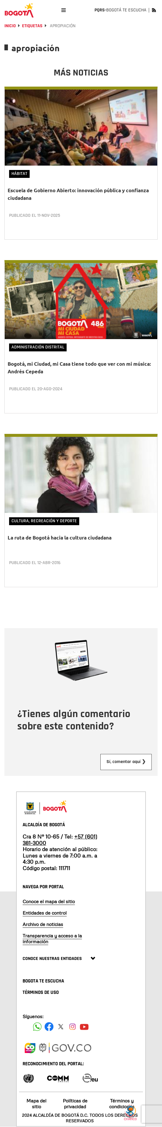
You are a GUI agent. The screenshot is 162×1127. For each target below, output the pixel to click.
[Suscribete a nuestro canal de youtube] (84, 1026)
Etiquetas (32, 26)
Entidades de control (45, 913)
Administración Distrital (37, 347)
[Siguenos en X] (60, 1026)
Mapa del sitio (36, 1103)
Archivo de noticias (43, 924)
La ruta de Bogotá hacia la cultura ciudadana (60, 538)
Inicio (10, 26)
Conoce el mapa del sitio (49, 901)
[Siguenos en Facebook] (37, 1026)
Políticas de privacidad (75, 1103)
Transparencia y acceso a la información (52, 938)
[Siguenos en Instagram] (72, 1026)
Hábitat (19, 174)
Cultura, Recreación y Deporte (44, 521)
